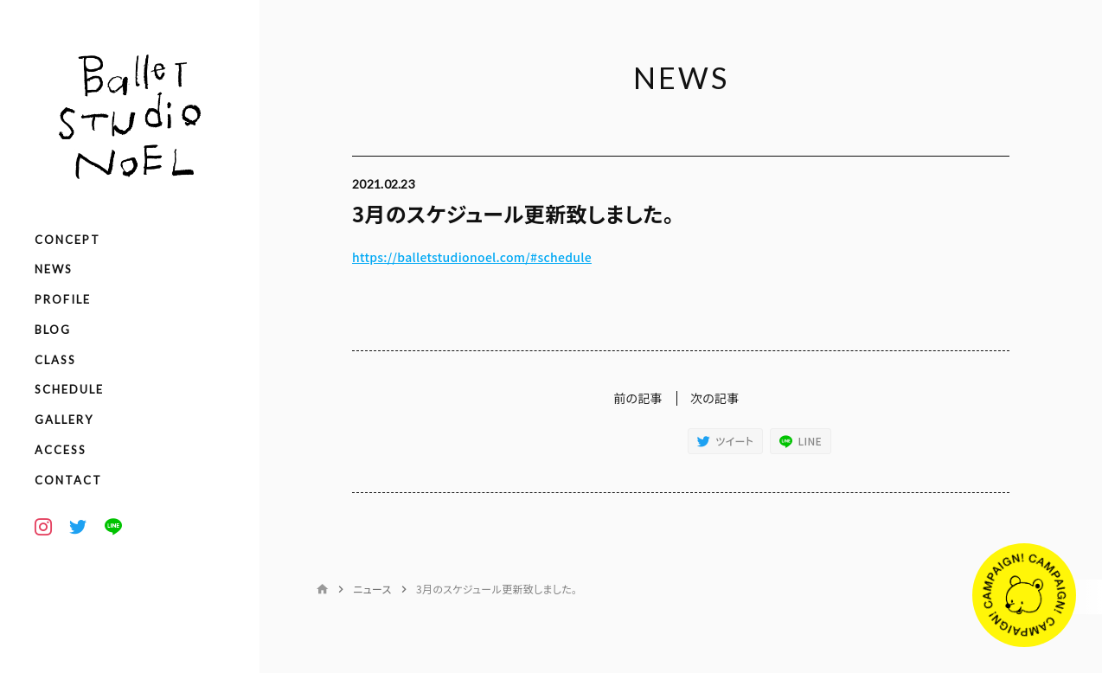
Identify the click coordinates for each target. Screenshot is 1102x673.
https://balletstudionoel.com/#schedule (472, 257)
